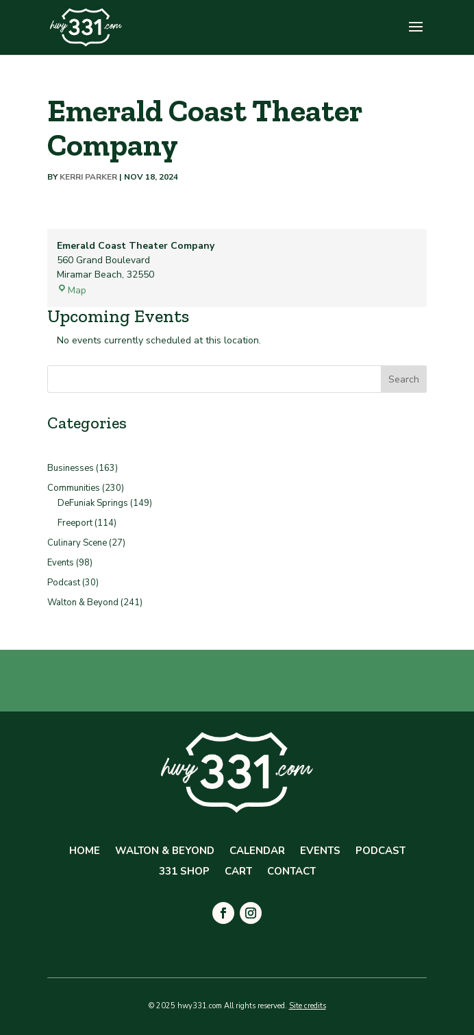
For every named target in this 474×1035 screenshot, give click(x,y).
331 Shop (184, 872)
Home (84, 851)
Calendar (257, 851)
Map (71, 290)
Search (403, 379)
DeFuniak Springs (93, 503)
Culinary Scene (77, 543)
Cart (238, 872)
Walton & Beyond (82, 602)
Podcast (63, 582)
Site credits (307, 1006)
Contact (291, 872)
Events (60, 563)
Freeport (75, 523)
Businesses (70, 468)
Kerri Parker (88, 176)
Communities (73, 488)
